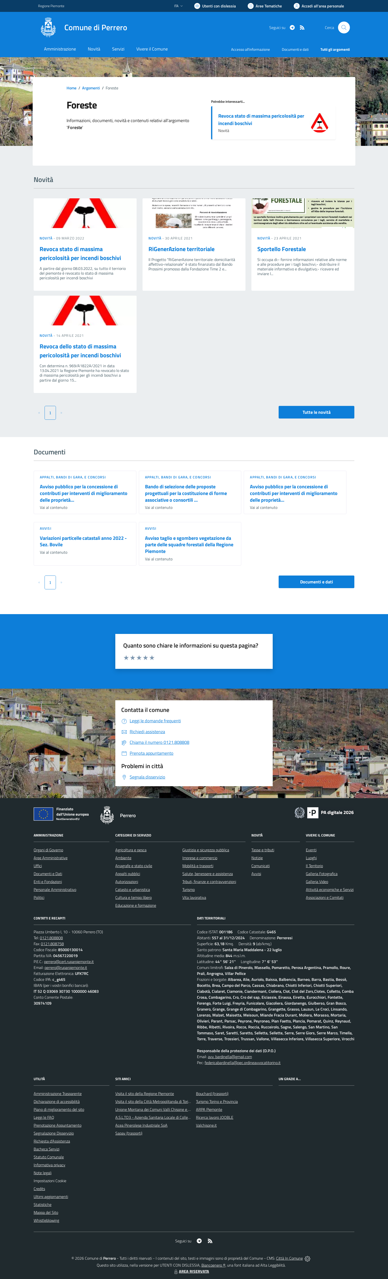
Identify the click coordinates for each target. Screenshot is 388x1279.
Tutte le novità (317, 412)
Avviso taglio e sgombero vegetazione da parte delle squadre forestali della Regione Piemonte (189, 544)
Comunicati (260, 866)
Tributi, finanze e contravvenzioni (209, 882)
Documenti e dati (316, 581)
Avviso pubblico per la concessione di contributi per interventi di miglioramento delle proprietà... (83, 493)
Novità (46, 238)
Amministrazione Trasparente (58, 1093)
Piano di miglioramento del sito (59, 1109)
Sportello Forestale (281, 248)
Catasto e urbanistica (132, 889)
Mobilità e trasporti (197, 866)
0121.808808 (51, 938)
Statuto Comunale (49, 1157)
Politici (39, 897)
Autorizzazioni (126, 882)
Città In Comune (289, 1258)
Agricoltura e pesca (130, 850)
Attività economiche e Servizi (330, 889)
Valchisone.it (206, 1125)
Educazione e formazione (135, 905)
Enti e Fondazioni (48, 882)
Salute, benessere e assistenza (207, 874)
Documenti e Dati (48, 874)
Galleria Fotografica (322, 874)
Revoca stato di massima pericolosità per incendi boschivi (261, 119)
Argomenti (91, 88)
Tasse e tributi (262, 850)
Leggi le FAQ (44, 1117)
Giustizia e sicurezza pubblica (205, 850)
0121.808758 (52, 944)
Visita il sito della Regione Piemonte (144, 1093)
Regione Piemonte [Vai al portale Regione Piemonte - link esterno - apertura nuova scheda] (51, 5)
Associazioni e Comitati (324, 897)
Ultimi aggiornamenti (51, 1197)
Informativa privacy (49, 1165)
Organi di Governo (48, 850)
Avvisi (45, 528)
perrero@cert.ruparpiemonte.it (69, 962)
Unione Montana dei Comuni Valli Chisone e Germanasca (162, 1109)
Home (71, 88)
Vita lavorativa (194, 897)
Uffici (38, 866)
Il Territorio (314, 866)
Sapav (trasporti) (128, 1133)
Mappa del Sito (46, 1212)
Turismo (188, 889)
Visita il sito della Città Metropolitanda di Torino (153, 1101)
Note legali (42, 1173)
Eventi (311, 850)
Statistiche (42, 1204)
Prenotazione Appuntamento (57, 1125)
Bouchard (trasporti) (212, 1093)
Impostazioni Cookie (50, 1181)
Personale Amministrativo (55, 889)
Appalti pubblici (127, 874)
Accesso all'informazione (250, 49)
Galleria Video (317, 882)
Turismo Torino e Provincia (217, 1101)
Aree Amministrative (51, 858)
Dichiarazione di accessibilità (57, 1101)
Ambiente (123, 858)
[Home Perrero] (82, 27)
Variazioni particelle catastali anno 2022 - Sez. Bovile (83, 541)
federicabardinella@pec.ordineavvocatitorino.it (243, 1063)
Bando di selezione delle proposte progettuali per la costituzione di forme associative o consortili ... (186, 493)
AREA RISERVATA (191, 1271)
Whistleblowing (46, 1220)
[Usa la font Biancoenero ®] (215, 6)
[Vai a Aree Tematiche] (265, 6)
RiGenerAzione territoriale (181, 248)
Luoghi (311, 858)
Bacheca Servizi (46, 1149)
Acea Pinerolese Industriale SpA (141, 1125)
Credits (39, 1189)
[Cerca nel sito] (344, 27)
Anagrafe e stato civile (133, 866)
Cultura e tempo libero (133, 897)
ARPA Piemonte (209, 1109)
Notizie (257, 858)
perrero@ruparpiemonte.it (66, 967)
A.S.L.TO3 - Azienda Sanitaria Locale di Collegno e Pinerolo (163, 1117)
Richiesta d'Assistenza (52, 1141)
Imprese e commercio (199, 858)
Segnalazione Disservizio (54, 1133)
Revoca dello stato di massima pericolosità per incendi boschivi (80, 351)
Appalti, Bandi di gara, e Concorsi (73, 477)
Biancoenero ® (213, 1265)
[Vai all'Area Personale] (319, 6)
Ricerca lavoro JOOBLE (214, 1117)
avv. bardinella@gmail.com (230, 1057)
